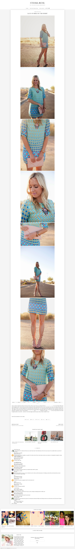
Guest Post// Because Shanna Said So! (8, 526)
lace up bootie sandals (49, 405)
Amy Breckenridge (17, 468)
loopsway (41, 402)
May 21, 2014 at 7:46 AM (18, 489)
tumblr (42, 419)
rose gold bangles (31, 410)
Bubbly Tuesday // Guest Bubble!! (23, 526)
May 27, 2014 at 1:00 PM (18, 502)
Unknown (15, 478)
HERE (15, 402)
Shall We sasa (16, 459)
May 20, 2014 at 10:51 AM (18, 458)
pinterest (38, 419)
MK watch (49, 410)
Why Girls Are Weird (17, 464)
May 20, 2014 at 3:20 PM (18, 477)
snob (37, 403)
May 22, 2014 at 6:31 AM (18, 496)
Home (27, 8)
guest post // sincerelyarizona (52, 526)
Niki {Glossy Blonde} (17, 493)
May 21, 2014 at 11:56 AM (18, 492)
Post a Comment (14, 503)
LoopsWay (37, 410)
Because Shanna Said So (18, 490)
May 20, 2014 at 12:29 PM (18, 467)
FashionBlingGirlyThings (18, 476)
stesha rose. (37, 3)
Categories (41, 8)
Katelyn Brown (16, 453)
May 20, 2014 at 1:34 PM (18, 470)
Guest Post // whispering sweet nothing (66, 526)
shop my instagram (34, 8)
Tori (14, 471)
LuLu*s (31, 402)
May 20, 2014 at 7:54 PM (18, 484)
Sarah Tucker (16, 449)
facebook (27, 419)
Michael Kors (51, 402)
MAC (62, 402)
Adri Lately (16, 497)
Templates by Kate (14, 548)
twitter (32, 419)
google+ (48, 419)
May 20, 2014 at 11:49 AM (18, 463)
